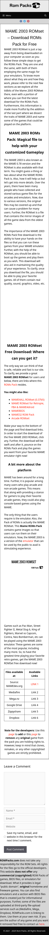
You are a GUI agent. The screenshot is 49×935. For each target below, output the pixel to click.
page (12, 734)
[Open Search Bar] (45, 15)
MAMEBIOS (18, 411)
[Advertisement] (24, 314)
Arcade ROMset (20, 418)
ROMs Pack (10, 384)
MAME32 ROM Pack (22, 414)
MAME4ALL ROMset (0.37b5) (27, 399)
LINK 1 (34, 684)
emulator (28, 541)
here (41, 924)
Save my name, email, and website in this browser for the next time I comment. (24, 836)
